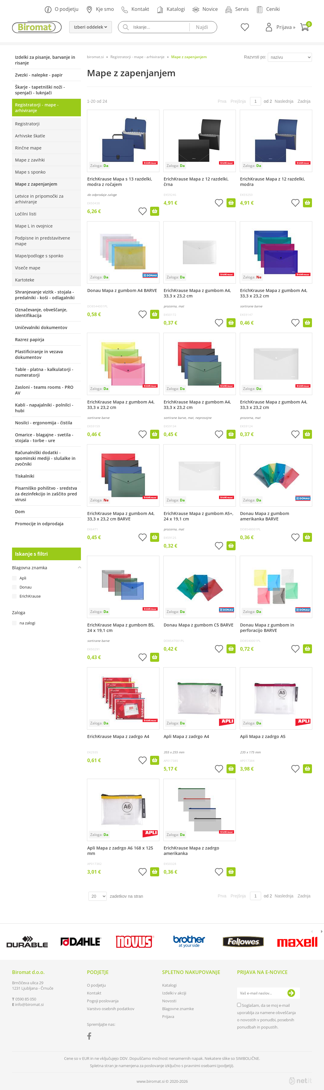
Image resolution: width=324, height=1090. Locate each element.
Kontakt (135, 9)
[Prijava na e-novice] (291, 993)
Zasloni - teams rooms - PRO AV (44, 390)
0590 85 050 (25, 999)
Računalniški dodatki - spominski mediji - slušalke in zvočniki (45, 458)
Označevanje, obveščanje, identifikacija (41, 312)
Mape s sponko (30, 172)
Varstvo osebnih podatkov (110, 1008)
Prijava (285, 27)
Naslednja (284, 101)
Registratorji (27, 124)
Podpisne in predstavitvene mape (42, 241)
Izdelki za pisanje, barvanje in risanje (45, 60)
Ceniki (268, 9)
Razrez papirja (29, 339)
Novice (205, 9)
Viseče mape (27, 268)
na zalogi (27, 623)
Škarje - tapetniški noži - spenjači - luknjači (40, 90)
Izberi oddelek (90, 27)
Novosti (169, 1001)
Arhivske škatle (30, 136)
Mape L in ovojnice (34, 226)
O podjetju (62, 9)
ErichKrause (30, 596)
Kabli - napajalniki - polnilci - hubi (44, 407)
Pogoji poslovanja (103, 1001)
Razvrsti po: (255, 57)
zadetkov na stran (126, 896)
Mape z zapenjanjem (36, 184)
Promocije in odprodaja (39, 523)
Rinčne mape (28, 148)
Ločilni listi (25, 214)
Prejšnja (238, 101)
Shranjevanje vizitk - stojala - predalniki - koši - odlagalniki (45, 294)
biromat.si (95, 56)
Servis (237, 9)
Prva (222, 101)
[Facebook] (90, 1037)
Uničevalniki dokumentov (41, 327)
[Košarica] (306, 28)
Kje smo (100, 9)
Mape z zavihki (30, 160)
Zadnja (304, 101)
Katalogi (170, 9)
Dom (20, 511)
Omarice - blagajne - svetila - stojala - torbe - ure (44, 437)
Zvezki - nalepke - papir (39, 75)
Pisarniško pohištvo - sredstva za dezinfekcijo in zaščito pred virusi (46, 493)
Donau (26, 587)
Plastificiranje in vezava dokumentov (39, 354)
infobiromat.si (29, 1004)
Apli (23, 578)
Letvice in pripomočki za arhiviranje (39, 199)
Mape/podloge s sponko (39, 256)
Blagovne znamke (178, 1008)
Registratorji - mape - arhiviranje (37, 107)
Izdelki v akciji (174, 993)
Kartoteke (24, 280)
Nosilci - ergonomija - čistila (43, 423)
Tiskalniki (24, 476)
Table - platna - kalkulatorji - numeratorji (44, 372)
